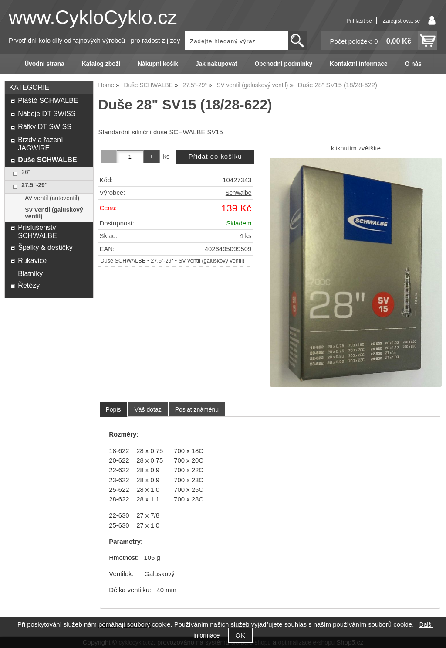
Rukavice (32, 260)
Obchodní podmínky (283, 64)
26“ (25, 172)
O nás (413, 64)
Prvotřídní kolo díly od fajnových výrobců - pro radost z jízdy (94, 40)
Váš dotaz (148, 409)
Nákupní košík (158, 64)
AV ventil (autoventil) (52, 198)
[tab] (113, 409)
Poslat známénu (197, 409)
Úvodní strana (44, 64)
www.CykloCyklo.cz (93, 17)
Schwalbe (238, 193)
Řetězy (29, 285)
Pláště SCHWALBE (48, 100)
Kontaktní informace (359, 64)
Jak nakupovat (216, 64)
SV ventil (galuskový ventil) (211, 261)
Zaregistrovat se (401, 21)
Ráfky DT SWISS (44, 126)
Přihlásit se (359, 21)
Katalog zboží (101, 64)
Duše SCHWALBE (123, 261)
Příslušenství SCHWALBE (38, 231)
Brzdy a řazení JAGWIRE (40, 144)
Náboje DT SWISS (46, 113)
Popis (113, 409)
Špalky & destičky (45, 247)
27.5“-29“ (162, 261)
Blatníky (30, 273)
